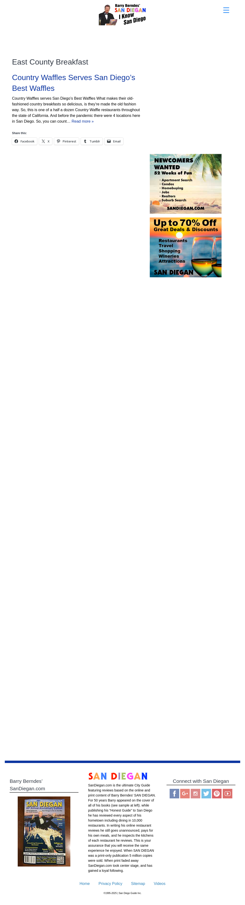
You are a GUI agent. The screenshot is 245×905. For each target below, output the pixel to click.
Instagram (195, 793)
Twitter (206, 793)
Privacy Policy (110, 884)
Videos (160, 884)
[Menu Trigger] (226, 10)
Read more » (83, 121)
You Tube (227, 793)
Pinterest (217, 793)
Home (85, 884)
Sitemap (138, 884)
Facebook (174, 793)
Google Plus (185, 793)
